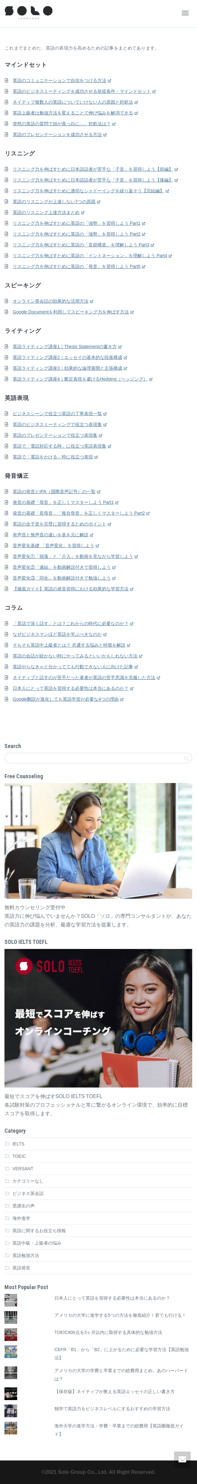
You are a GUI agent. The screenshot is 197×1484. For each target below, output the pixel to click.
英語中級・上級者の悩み (36, 1243)
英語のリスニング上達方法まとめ (46, 212)
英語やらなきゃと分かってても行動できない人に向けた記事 (73, 666)
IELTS (18, 1143)
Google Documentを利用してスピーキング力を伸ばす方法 (71, 311)
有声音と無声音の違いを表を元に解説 (50, 534)
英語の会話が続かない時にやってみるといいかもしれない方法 (75, 655)
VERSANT (22, 1168)
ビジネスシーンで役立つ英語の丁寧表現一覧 (57, 413)
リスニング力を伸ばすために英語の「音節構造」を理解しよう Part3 (81, 244)
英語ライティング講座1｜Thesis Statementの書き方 (65, 346)
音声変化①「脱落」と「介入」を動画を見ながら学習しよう (73, 556)
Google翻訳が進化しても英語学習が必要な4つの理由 (66, 699)
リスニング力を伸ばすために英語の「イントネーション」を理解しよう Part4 (90, 255)
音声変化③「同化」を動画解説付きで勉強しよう (62, 578)
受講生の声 (23, 1205)
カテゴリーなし (28, 1181)
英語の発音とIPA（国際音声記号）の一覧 (54, 491)
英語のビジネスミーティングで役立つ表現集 (57, 424)
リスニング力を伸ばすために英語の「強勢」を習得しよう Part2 (76, 234)
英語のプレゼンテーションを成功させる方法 (57, 134)
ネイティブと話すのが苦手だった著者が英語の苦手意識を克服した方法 (84, 677)
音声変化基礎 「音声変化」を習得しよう (53, 545)
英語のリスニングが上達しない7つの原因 (54, 201)
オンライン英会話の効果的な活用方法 (50, 301)
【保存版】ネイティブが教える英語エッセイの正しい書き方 (114, 1391)
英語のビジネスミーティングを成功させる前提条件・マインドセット (82, 91)
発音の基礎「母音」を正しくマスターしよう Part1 (63, 502)
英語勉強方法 (25, 1255)
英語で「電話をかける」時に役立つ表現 (53, 456)
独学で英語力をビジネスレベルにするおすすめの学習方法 (112, 1408)
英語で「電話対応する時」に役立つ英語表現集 (59, 446)
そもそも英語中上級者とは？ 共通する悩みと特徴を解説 (69, 645)
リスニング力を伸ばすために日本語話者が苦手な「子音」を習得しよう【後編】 (93, 179)
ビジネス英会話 (28, 1193)
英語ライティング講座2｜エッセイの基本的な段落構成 (67, 357)
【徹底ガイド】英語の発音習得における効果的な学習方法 (71, 588)
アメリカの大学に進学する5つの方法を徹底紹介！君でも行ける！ (120, 1315)
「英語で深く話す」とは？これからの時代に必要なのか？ (71, 623)
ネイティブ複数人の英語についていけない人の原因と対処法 (73, 102)
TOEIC (19, 1156)
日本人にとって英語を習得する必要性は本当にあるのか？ (71, 688)
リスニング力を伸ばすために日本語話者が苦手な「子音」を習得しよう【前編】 (93, 169)
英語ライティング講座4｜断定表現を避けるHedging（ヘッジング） (80, 378)
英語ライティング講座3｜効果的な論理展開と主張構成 (67, 368)
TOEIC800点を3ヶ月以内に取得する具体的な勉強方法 (108, 1332)
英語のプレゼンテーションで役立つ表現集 (55, 435)
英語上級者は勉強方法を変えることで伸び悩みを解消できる (73, 112)
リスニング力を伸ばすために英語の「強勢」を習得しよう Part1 (76, 223)
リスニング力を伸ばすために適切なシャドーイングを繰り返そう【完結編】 (88, 190)
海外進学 (21, 1218)
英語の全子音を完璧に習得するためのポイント (59, 523)
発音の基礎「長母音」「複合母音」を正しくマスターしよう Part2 (79, 513)
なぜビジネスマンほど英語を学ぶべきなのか (57, 634)
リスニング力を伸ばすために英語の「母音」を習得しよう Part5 (76, 266)
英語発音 (21, 1267)
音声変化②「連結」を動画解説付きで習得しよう (62, 567)
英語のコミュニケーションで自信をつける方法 (59, 80)
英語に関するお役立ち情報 (39, 1230)
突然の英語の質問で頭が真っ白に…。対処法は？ (62, 123)
